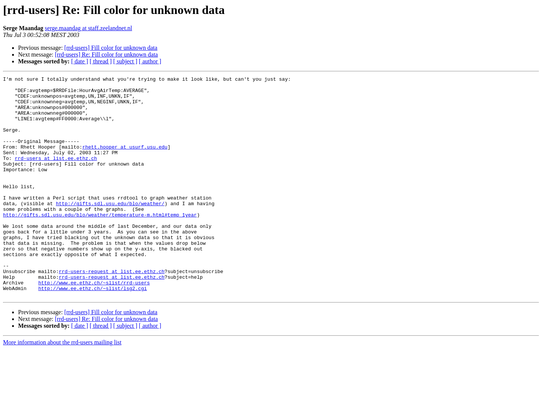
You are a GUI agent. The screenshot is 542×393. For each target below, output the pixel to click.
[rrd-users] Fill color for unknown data (111, 48)
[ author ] (150, 61)
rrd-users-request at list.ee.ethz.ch (111, 310)
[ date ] (79, 61)
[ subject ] (125, 61)
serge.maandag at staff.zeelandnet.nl (88, 28)
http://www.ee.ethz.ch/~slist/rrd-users (94, 324)
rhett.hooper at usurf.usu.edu (124, 161)
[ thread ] (101, 61)
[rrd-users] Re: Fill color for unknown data (106, 54)
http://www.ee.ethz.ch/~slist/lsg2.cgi (92, 331)
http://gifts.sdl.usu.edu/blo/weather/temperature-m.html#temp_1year (100, 242)
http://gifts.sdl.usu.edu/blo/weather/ (110, 229)
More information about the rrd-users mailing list (62, 386)
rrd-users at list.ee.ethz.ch (56, 175)
